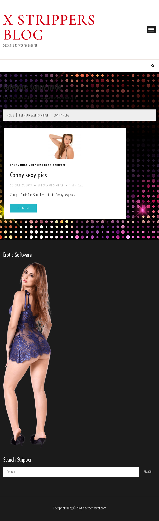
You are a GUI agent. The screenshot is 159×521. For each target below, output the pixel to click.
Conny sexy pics (28, 175)
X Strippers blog (49, 27)
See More (23, 208)
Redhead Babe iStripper (48, 165)
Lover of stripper (52, 185)
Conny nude (18, 165)
